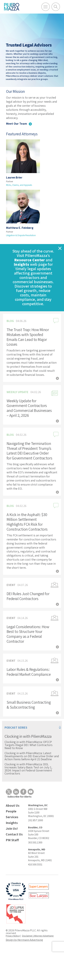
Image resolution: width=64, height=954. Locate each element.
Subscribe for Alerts (19, 796)
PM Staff (12, 840)
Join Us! (12, 828)
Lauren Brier (14, 177)
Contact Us (14, 834)
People (11, 811)
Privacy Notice (13, 935)
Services (12, 817)
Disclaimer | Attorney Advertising (38, 935)
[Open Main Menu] (45, 7)
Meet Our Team (19, 123)
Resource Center (29, 260)
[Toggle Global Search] (55, 7)
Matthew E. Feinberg (19, 228)
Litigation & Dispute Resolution (21, 235)
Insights (21, 264)
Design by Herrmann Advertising (24, 940)
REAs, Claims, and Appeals (19, 184)
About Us (12, 805)
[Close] (60, 249)
